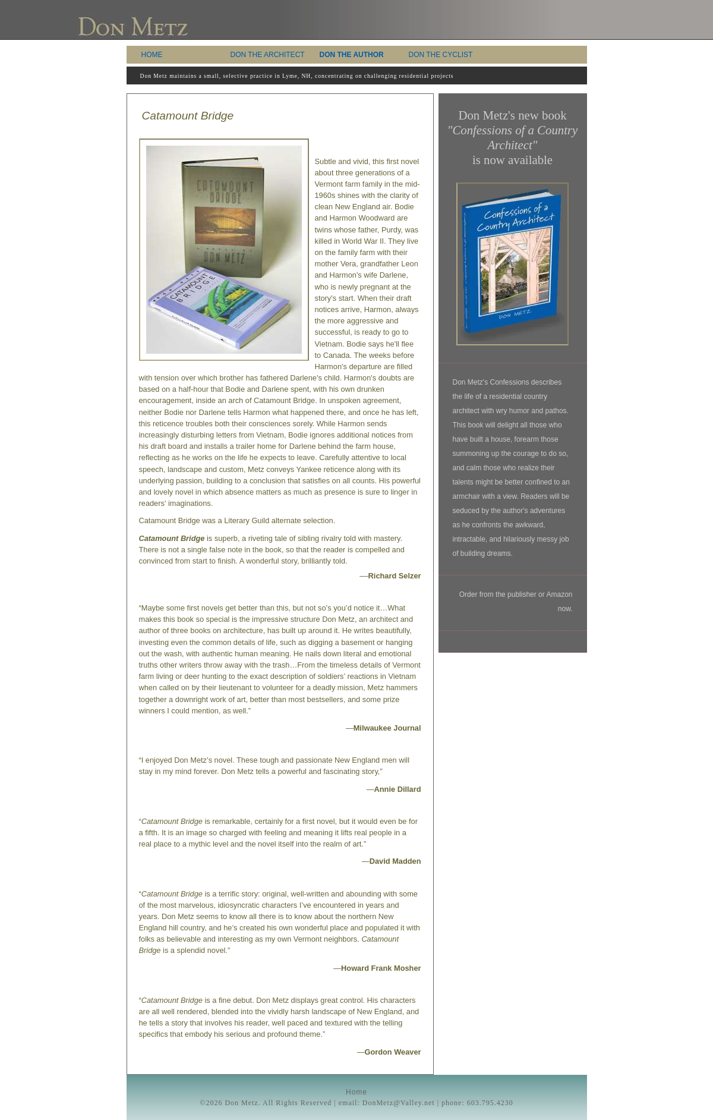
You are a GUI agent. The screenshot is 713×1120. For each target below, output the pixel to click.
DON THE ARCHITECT (268, 55)
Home (356, 1092)
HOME (152, 55)
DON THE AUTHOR (352, 55)
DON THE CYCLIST (441, 55)
